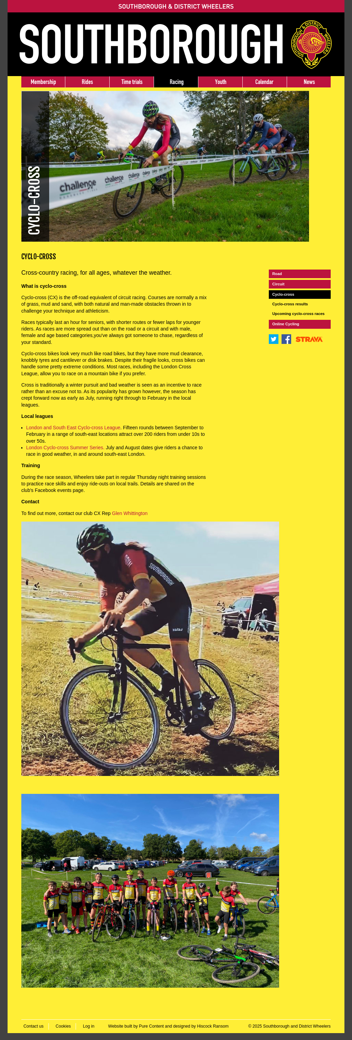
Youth (220, 81)
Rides (87, 81)
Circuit (278, 284)
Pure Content (151, 1026)
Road (277, 274)
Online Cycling (285, 324)
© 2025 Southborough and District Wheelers (289, 1026)
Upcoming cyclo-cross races (298, 314)
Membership (43, 81)
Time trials (131, 81)
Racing (176, 81)
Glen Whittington (130, 513)
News (309, 81)
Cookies (63, 1026)
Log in (88, 1026)
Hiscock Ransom (213, 1026)
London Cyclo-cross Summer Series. (66, 447)
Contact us (33, 1026)
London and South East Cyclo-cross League (73, 427)
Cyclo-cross (283, 294)
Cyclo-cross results (290, 304)
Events (264, 81)
